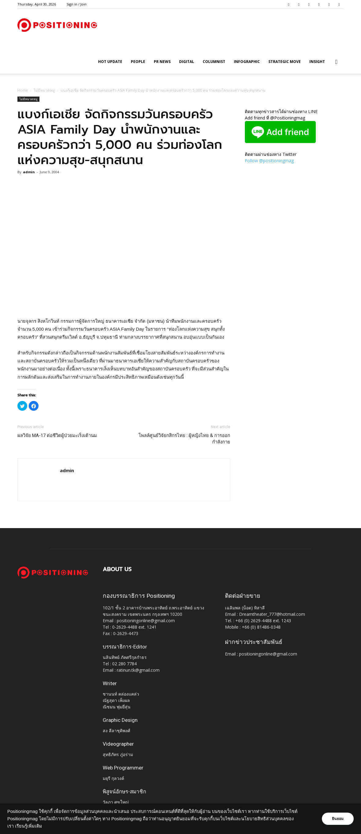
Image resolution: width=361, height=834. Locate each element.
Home (22, 90)
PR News (162, 61)
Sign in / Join (77, 4)
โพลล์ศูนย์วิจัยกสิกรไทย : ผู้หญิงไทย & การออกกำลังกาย (184, 439)
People (138, 61)
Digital (186, 61)
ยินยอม (337, 819)
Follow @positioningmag (269, 160)
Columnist (214, 61)
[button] (336, 62)
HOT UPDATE (110, 61)
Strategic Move (284, 61)
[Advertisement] (123, 301)
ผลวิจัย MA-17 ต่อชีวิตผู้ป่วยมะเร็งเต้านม (57, 435)
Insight (317, 61)
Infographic (247, 61)
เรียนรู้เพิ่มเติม (28, 826)
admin (29, 172)
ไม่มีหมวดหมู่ (44, 90)
